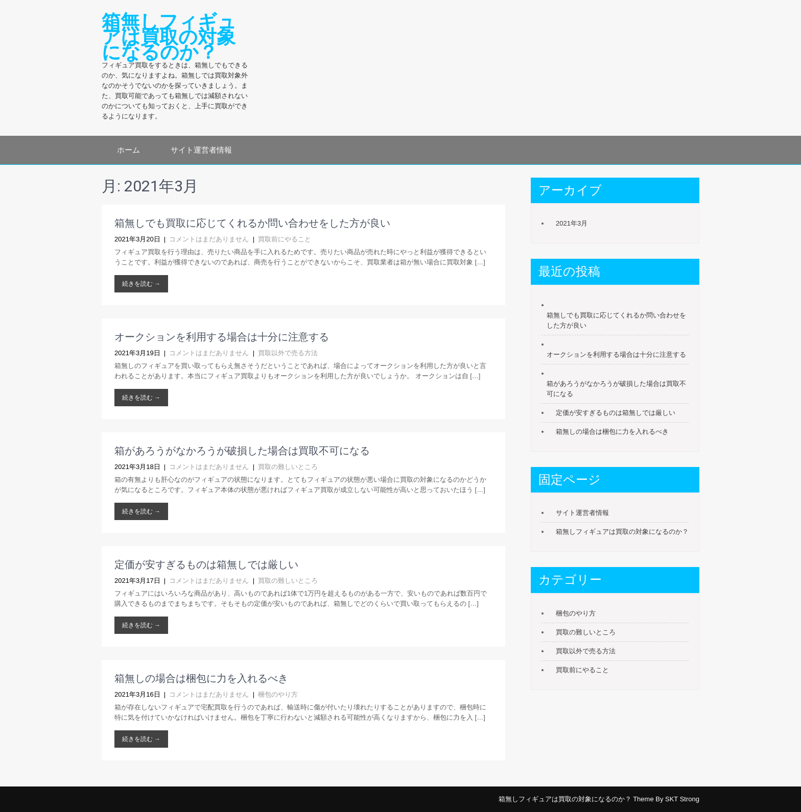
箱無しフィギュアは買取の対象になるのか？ (622, 531)
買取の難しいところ (288, 467)
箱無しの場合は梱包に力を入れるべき (201, 678)
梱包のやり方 (278, 694)
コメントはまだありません (209, 239)
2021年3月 (571, 223)
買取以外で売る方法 (288, 353)
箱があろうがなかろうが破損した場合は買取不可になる (242, 451)
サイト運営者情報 (201, 150)
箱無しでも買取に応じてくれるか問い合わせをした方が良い (252, 223)
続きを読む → (141, 283)
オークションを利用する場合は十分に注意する (221, 337)
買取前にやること (284, 239)
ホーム (128, 150)
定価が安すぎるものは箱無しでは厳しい (206, 564)
